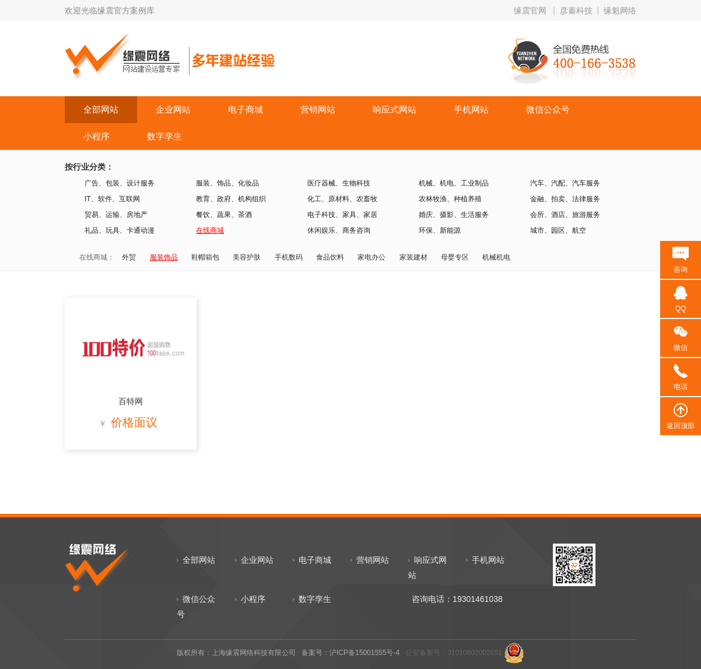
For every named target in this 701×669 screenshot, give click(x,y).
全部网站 (100, 109)
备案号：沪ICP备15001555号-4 (350, 653)
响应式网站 (394, 109)
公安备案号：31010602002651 (453, 653)
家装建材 (413, 257)
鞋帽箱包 (205, 257)
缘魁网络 (620, 10)
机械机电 (496, 257)
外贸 (129, 257)
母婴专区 (455, 257)
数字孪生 (164, 136)
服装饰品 (164, 257)
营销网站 (317, 109)
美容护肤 (247, 257)
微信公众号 (548, 109)
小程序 (96, 136)
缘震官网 (530, 10)
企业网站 (173, 109)
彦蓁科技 (576, 10)
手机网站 (471, 109)
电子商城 (245, 109)
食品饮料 (330, 257)
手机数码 (289, 257)
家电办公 (371, 257)
